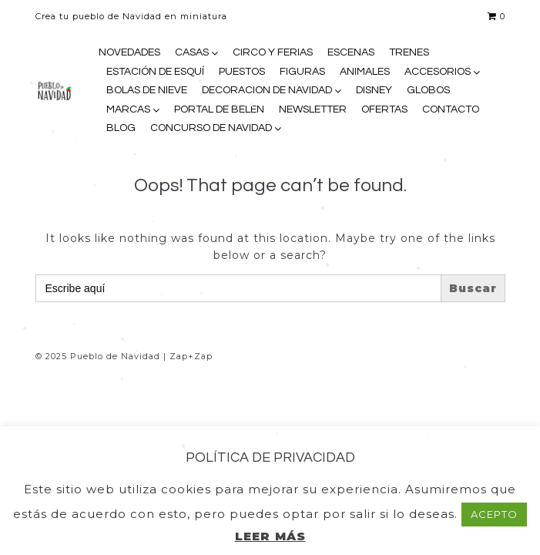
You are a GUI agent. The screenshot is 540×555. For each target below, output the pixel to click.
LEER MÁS (270, 536)
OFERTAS (384, 109)
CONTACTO (450, 109)
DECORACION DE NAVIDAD (267, 90)
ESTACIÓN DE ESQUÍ (155, 71)
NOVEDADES (129, 52)
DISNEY (374, 90)
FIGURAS (302, 71)
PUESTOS (242, 71)
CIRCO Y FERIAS (273, 52)
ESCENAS (350, 52)
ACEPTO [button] (494, 514)
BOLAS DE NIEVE (146, 90)
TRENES (409, 52)
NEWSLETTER (313, 109)
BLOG (121, 128)
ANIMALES (365, 71)
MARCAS (128, 109)
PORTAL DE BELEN (219, 109)
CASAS (192, 52)
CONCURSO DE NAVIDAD (211, 128)
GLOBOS (428, 90)
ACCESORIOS (437, 71)
